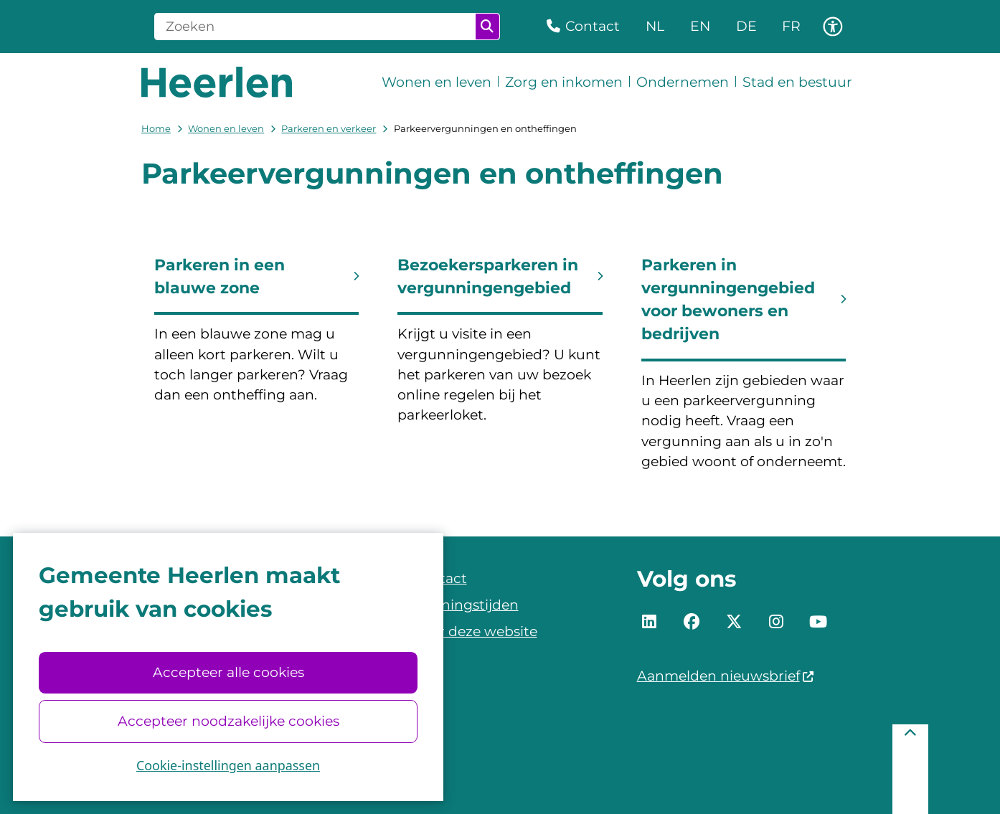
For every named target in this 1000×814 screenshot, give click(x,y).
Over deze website (474, 631)
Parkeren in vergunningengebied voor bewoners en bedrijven (728, 299)
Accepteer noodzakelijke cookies (228, 721)
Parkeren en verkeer (328, 128)
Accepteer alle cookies (227, 672)
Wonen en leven (226, 128)
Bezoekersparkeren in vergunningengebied (487, 276)
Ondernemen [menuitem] (682, 82)
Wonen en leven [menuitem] (436, 82)
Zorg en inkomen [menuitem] (564, 82)
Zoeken (487, 26)
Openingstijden (465, 605)
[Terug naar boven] (910, 769)
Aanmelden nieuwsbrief (726, 676)
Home (156, 128)
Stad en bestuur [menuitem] (797, 82)
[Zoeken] (315, 26)
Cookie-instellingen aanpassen (228, 765)
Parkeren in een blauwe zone (219, 276)
